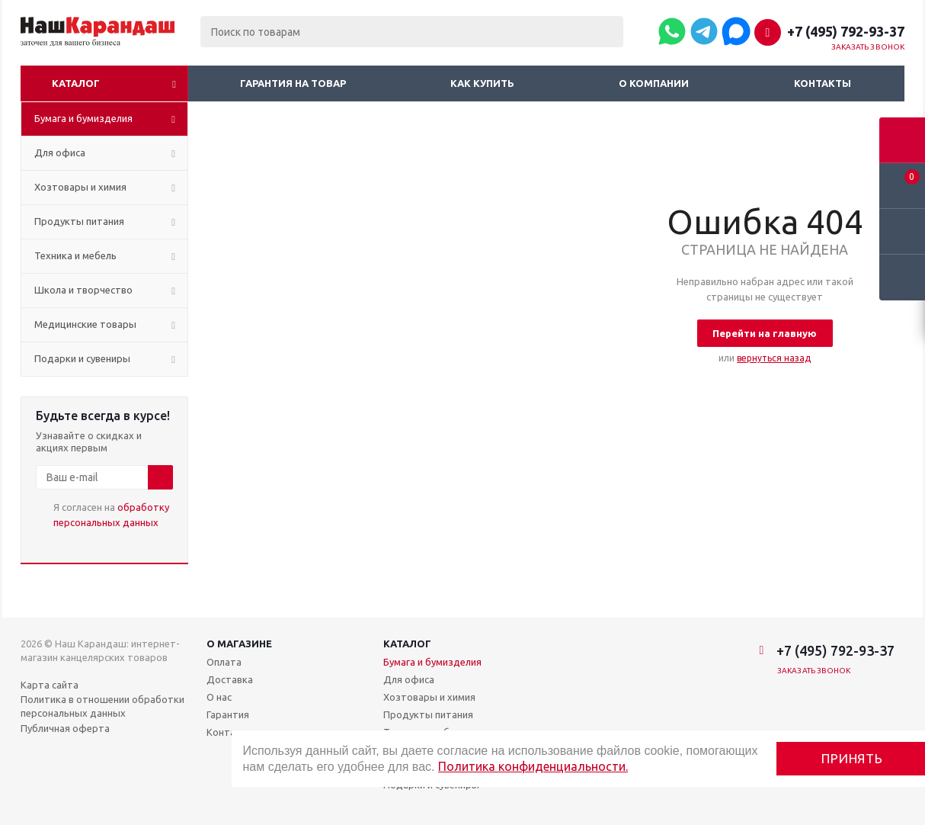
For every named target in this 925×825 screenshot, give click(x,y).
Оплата (224, 661)
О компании (654, 83)
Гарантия (227, 714)
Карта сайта (49, 684)
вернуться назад (774, 358)
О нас (219, 697)
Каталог (76, 83)
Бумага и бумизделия (432, 661)
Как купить (482, 83)
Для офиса (408, 679)
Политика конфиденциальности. (533, 766)
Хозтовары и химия (429, 697)
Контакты (822, 83)
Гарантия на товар (293, 83)
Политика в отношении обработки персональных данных (102, 706)
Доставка (229, 679)
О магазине (239, 643)
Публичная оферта (65, 728)
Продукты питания (428, 714)
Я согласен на (111, 515)
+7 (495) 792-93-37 (845, 31)
